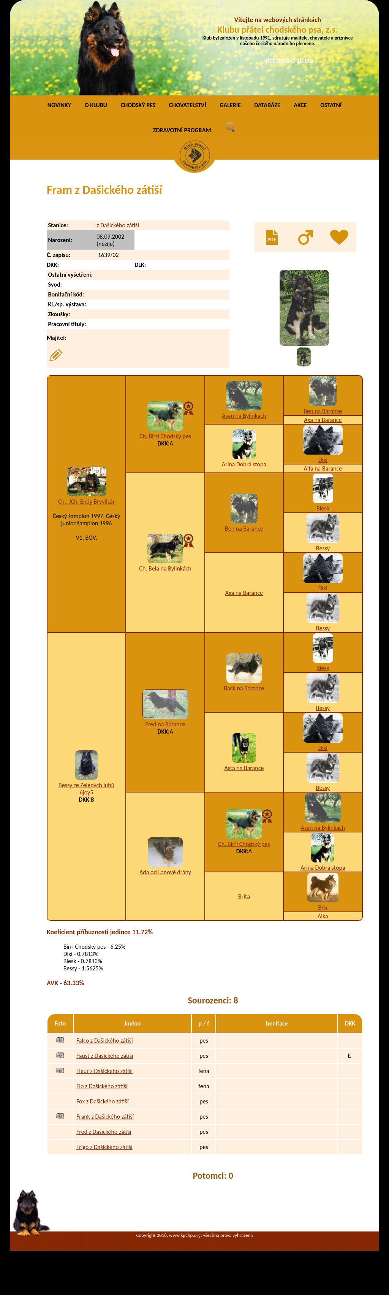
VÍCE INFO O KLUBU (289, 61)
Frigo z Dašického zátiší (104, 1147)
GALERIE (230, 105)
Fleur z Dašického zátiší (104, 1071)
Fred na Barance (165, 724)
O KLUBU (96, 105)
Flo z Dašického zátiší (102, 1086)
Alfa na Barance (323, 468)
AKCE (300, 105)
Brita (244, 896)
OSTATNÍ (331, 105)
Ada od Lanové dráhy (165, 872)
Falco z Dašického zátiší (104, 1040)
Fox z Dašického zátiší (102, 1101)
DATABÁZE (267, 105)
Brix (322, 907)
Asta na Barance (244, 768)
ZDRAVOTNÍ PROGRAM (182, 130)
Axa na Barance (323, 419)
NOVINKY (59, 105)
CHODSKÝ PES (138, 105)
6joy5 (86, 792)
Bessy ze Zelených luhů (86, 785)
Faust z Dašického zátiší (104, 1055)
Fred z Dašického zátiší (103, 1131)
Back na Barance (244, 688)
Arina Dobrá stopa (244, 464)
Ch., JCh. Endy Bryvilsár (86, 501)
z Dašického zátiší (117, 225)
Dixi (322, 459)
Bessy (323, 548)
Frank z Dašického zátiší (105, 1116)
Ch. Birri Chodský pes (165, 436)
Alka (323, 916)
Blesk (322, 508)
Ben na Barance (323, 411)
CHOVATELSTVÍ (187, 105)
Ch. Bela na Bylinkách (165, 568)
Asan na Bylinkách (244, 415)
